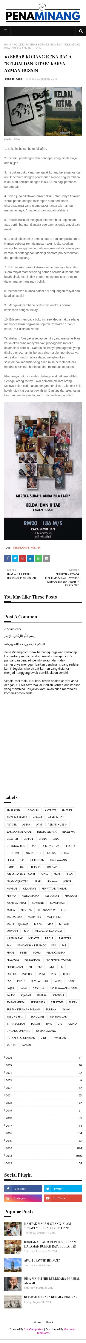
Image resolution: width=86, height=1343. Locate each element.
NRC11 (49, 938)
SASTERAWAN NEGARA (64, 988)
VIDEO (45, 1038)
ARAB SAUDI (55, 817)
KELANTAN (29, 888)
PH (30, 967)
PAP (53, 945)
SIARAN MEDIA (16, 1002)
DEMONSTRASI (51, 846)
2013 (44, 1156)
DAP (33, 846)
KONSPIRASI (57, 903)
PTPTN (21, 981)
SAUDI (11, 995)
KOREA (11, 910)
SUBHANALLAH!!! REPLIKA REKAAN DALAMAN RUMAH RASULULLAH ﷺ (50, 1244)
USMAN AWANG (46, 1031)
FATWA (51, 853)
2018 (44, 1118)
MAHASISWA (14, 917)
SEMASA (42, 995)
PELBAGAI (13, 960)
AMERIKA (66, 810)
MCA (50, 924)
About (49, 1322)
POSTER (27, 974)
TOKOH (35, 1024)
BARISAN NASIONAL (19, 831)
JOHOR (67, 881)
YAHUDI (11, 1045)
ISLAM (69, 874)
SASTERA (38, 988)
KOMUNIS (38, 903)
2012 (44, 1163)
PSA (9, 981)
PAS (64, 945)
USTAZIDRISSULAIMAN (21, 1038)
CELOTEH (12, 839)
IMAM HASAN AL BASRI (21, 874)
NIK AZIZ (33, 938)
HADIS (10, 867)
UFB (60, 1024)
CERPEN (28, 839)
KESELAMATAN (31, 895)
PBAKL (10, 952)
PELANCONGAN (56, 952)
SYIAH (66, 1009)
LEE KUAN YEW (46, 910)
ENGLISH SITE (33, 853)
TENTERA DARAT (60, 1016)
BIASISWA (68, 831)
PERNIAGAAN (15, 967)
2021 (44, 1095)
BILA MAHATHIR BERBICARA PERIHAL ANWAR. (52, 1281)
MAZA (38, 924)
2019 (44, 1110)
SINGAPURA (38, 1002)
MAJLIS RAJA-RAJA (17, 924)
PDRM (37, 952)
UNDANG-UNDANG (18, 1031)
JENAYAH (53, 881)
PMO (51, 967)
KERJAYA (11, 895)
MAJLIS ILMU (55, 917)
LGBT (64, 910)
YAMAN (26, 1045)
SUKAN (73, 1002)
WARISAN (60, 1038)
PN (61, 967)
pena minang (13, 79)
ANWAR (37, 817)
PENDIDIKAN (21, 547)
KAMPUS (12, 888)
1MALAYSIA (14, 810)
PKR (40, 967)
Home (8, 44)
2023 (44, 1080)
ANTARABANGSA (17, 817)
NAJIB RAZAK (15, 938)
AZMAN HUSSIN (57, 824)
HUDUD (36, 867)
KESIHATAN (52, 895)
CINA (55, 839)
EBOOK (70, 846)
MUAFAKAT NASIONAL (48, 931)
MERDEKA (12, 931)
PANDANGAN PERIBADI (31, 945)
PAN (9, 945)
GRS (22, 860)
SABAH (58, 981)
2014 (44, 1148)
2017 (44, 1125)
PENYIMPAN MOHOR (58, 960)
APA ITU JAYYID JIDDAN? (42, 1260)
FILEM (10, 860)
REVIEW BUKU (39, 981)
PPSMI (42, 974)
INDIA (44, 874)
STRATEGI (57, 1002)
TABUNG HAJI (15, 1016)
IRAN (57, 874)
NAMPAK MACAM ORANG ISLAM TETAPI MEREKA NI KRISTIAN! (47, 1226)
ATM (39, 824)
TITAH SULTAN (16, 1024)
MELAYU (64, 924)
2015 (44, 1141)
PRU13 (66, 974)
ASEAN (26, 824)
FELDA (65, 853)
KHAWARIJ (71, 895)
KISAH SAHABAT (16, 903)
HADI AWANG (58, 860)
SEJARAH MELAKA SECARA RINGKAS (50, 1297)
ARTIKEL (12, 824)
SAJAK (10, 988)
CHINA (43, 839)
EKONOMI (13, 853)
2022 (44, 1088)
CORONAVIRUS (16, 846)
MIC (26, 931)
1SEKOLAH (32, 810)
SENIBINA (58, 995)
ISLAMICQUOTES (17, 881)
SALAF (23, 988)
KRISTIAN (26, 910)
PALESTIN (65, 938)
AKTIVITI (50, 810)
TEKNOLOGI (36, 1016)
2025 (44, 1065)
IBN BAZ (51, 867)
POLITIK (19, 44)
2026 (44, 1058)
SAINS (71, 981)
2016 (44, 1133)
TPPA (49, 1024)
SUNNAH (51, 1009)
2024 (44, 1073)
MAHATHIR (34, 917)
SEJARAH (25, 995)
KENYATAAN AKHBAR (54, 888)
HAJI (22, 867)
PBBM (24, 952)
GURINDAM (37, 860)
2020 (44, 1103)
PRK (53, 974)
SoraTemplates (33, 1329)
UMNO (72, 1024)
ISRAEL (38, 881)
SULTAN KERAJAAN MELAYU (23, 1009)
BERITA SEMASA (47, 831)
